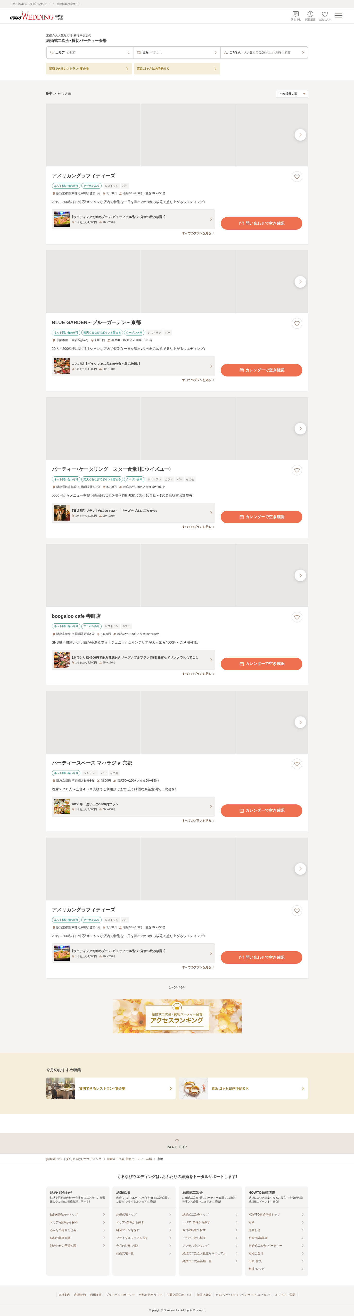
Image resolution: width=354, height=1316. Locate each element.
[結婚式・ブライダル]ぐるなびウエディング (74, 1159)
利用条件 (96, 1295)
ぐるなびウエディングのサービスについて (243, 1295)
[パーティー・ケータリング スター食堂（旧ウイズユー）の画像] (177, 428)
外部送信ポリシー (150, 1295)
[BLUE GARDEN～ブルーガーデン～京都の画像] (177, 281)
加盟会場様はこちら (179, 1295)
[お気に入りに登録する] (297, 176)
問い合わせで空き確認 (261, 223)
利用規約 (80, 1295)
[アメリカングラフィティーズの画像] (177, 135)
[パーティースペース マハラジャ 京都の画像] (177, 722)
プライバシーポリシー (120, 1295)
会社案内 (64, 1295)
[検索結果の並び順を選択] (292, 94)
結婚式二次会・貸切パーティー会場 (129, 1159)
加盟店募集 (204, 1295)
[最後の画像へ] (300, 135)
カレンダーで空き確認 (261, 370)
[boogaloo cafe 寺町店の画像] (177, 575)
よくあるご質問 (285, 1295)
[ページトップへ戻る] (177, 1143)
